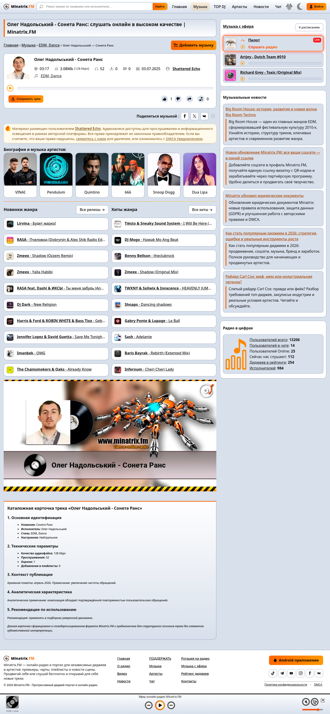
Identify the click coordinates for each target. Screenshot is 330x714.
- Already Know (54, 369)
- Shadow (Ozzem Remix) (45, 255)
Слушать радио (262, 46)
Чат (278, 6)
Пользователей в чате (269, 345)
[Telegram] (282, 673)
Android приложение (296, 660)
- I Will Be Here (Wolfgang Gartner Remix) (189, 223)
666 (128, 192)
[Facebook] (310, 673)
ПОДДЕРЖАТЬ (160, 658)
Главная (179, 6)
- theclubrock (149, 255)
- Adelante (138, 336)
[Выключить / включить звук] (306, 702)
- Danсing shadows (148, 304)
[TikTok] (273, 673)
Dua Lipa (199, 192)
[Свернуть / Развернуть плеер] (321, 700)
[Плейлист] (315, 702)
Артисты (239, 6)
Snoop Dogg (164, 192)
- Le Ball (152, 320)
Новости (261, 6)
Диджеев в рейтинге (268, 362)
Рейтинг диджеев (195, 673)
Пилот (254, 40)
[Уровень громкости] (312, 709)
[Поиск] (102, 6)
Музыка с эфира (194, 666)
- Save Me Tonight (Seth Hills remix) (75, 336)
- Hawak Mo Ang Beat (151, 239)
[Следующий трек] (171, 705)
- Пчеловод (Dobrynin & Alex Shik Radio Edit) (61, 239)
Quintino (92, 192)
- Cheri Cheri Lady (149, 369)
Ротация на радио (195, 658)
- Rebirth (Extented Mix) (157, 353)
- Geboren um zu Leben (75, 320)
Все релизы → (92, 209)
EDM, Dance (49, 45)
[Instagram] (301, 673)
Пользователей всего (268, 339)
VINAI (20, 192)
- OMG (31, 353)
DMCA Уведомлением (184, 138)
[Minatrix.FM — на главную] (19, 6)
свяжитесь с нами (91, 138)
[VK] (319, 673)
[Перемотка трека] (115, 88)
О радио (123, 666)
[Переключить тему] (300, 7)
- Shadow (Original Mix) (151, 271)
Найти (160, 6)
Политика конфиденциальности (285, 685)
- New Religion (37, 304)
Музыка (200, 6)
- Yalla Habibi (35, 271)
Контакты (188, 681)
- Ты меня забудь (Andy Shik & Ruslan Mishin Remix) (86, 288)
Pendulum (56, 192)
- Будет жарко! (36, 223)
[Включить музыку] (160, 705)
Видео (122, 673)
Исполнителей (262, 368)
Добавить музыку (194, 45)
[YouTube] (291, 673)
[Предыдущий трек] (149, 705)
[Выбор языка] (289, 6)
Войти (316, 6)
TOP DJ (220, 6)
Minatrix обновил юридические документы (265, 195)
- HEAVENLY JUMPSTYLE (173, 288)
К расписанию (309, 27)
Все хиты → (202, 209)
